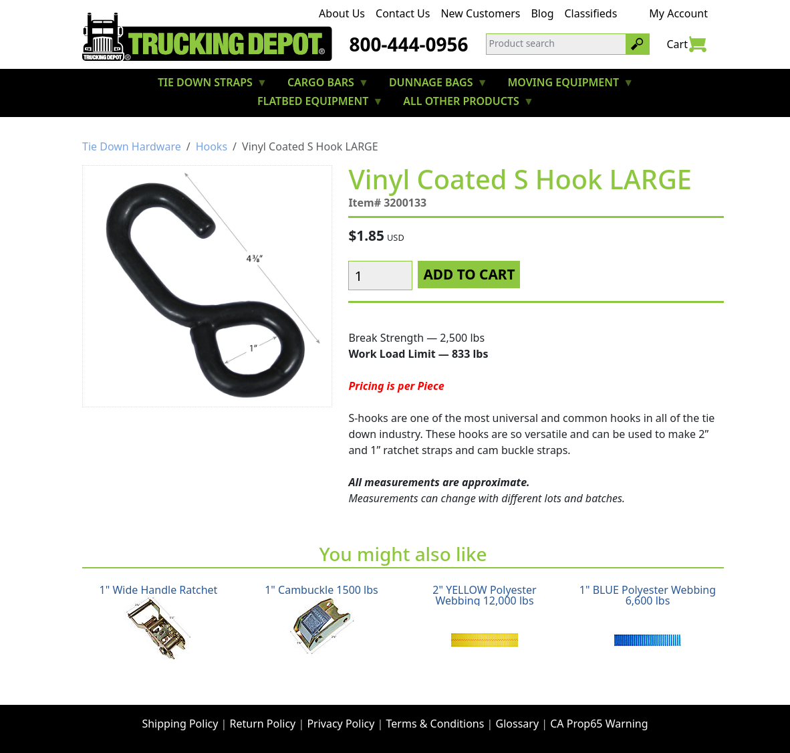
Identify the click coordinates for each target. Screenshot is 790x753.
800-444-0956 (408, 44)
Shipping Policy (180, 723)
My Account (678, 13)
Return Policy (263, 723)
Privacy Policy (340, 723)
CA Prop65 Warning (599, 723)
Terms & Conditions (435, 723)
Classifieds (591, 13)
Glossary (517, 723)
